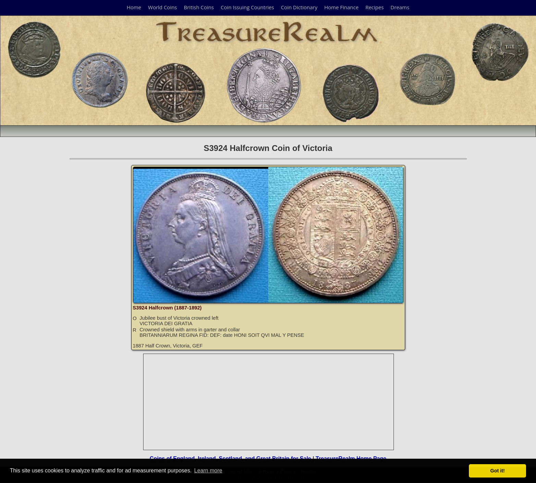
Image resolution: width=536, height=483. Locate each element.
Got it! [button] (497, 470)
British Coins (199, 7)
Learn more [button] (208, 470)
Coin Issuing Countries (247, 7)
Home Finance (341, 7)
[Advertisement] (269, 402)
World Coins (162, 7)
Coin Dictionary (299, 7)
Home (134, 7)
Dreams (399, 7)
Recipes (374, 7)
